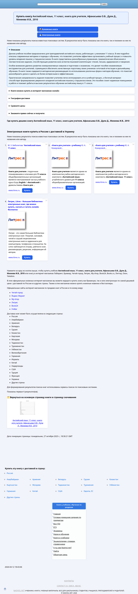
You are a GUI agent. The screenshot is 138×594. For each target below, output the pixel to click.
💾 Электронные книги (49, 35)
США (60, 491)
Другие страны (13, 497)
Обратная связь (60, 554)
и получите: (28, 113)
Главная (57, 514)
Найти (56, 551)
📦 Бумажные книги (48, 29)
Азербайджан (13, 479)
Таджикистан (64, 485)
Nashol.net (19, 590)
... (46, 144)
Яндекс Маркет (18, 296)
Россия (10, 473)
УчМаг (14, 309)
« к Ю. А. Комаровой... (68, 146)
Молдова (36, 485)
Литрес (15, 302)
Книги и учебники (61, 538)
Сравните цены (18, 106)
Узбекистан (114, 485)
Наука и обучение (61, 534)
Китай (35, 491)
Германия (11, 491)
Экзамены (57, 531)
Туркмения (88, 485)
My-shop (15, 299)
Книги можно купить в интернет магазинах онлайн (35, 91)
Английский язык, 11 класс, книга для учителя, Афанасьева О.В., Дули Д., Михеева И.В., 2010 (27, 423)
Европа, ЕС (88, 491)
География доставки (20, 98)
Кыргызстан (12, 485)
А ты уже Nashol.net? (62, 547)
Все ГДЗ (56, 524)
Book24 (15, 306)
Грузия (87, 479)
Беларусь (62, 479)
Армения (36, 479)
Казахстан (113, 479)
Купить (27, 190)
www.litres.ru (14, 190)
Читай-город (17, 292)
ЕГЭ (55, 527)
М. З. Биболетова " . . (24, 146)
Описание (15, 49)
